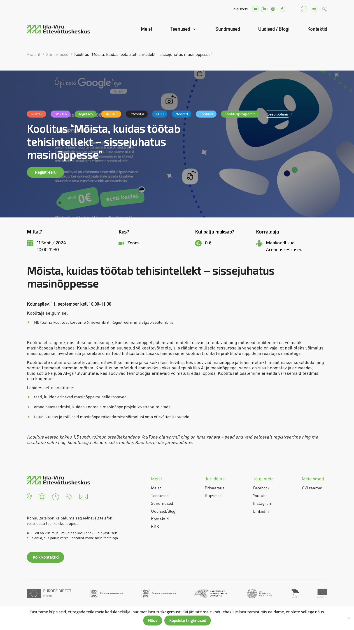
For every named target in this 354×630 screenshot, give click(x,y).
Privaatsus (214, 487)
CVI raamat (312, 487)
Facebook (261, 487)
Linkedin (261, 511)
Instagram (262, 503)
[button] (29, 496)
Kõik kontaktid (45, 556)
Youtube (260, 495)
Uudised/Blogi (164, 511)
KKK (155, 526)
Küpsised (213, 495)
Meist (146, 29)
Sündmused (227, 29)
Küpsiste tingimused (187, 620)
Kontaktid (317, 29)
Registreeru (45, 172)
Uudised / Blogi (273, 29)
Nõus (152, 620)
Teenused (180, 29)
